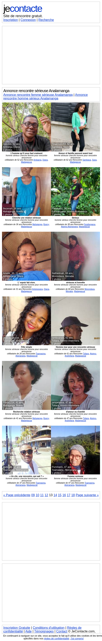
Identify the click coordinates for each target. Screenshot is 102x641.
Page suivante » (87, 495)
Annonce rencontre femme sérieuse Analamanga (38, 94)
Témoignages (44, 631)
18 (73, 495)
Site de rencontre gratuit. (23, 16)
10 (37, 495)
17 (68, 495)
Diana (45, 160)
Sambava (87, 160)
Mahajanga (37, 224)
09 (33, 495)
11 (42, 495)
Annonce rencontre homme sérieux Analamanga (45, 96)
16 (64, 495)
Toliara (86, 354)
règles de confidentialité (56, 638)
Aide (28, 631)
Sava (94, 160)
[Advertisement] (51, 55)
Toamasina (40, 354)
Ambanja (37, 160)
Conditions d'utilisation (49, 627)
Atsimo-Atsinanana (69, 227)
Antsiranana (37, 289)
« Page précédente (16, 495)
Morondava (90, 289)
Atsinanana (20, 356)
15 (60, 495)
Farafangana (89, 224)
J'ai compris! (77, 638)
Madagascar (26, 162)
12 (46, 495)
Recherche (46, 20)
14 (55, 495)
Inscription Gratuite (16, 627)
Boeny (46, 224)
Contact (61, 631)
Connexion (28, 20)
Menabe (69, 291)
